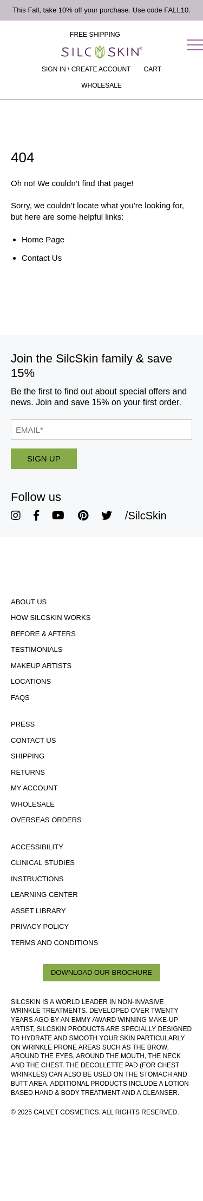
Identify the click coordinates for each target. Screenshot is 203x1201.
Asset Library (38, 911)
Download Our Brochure (101, 972)
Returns (28, 772)
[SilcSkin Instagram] (16, 516)
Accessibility (37, 847)
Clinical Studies (43, 863)
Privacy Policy (40, 926)
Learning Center (44, 894)
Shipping (27, 756)
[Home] (101, 51)
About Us (29, 602)
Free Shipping (95, 34)
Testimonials (36, 649)
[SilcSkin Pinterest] (83, 516)
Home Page (43, 239)
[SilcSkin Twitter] (106, 516)
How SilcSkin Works (50, 617)
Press (23, 724)
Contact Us (42, 257)
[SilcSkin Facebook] (36, 516)
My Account (34, 788)
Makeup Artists (41, 666)
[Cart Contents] (152, 69)
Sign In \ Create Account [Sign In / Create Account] (86, 69)
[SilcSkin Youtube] (58, 516)
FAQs (20, 698)
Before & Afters (43, 634)
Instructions (37, 879)
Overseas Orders (46, 820)
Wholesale (101, 85)
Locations (31, 681)
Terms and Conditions (54, 943)
